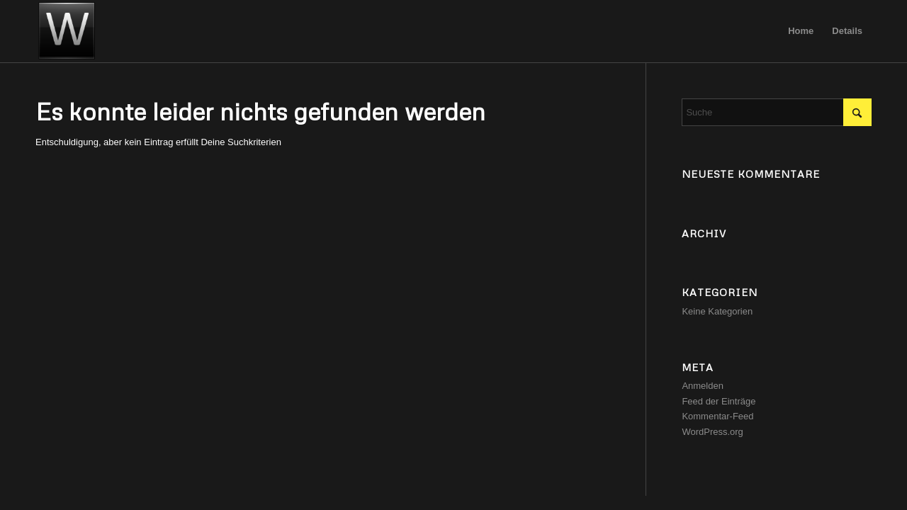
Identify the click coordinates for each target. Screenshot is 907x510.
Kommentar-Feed (717, 416)
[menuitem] (801, 31)
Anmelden (702, 385)
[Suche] (777, 112)
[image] (66, 31)
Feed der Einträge (718, 401)
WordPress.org (712, 431)
